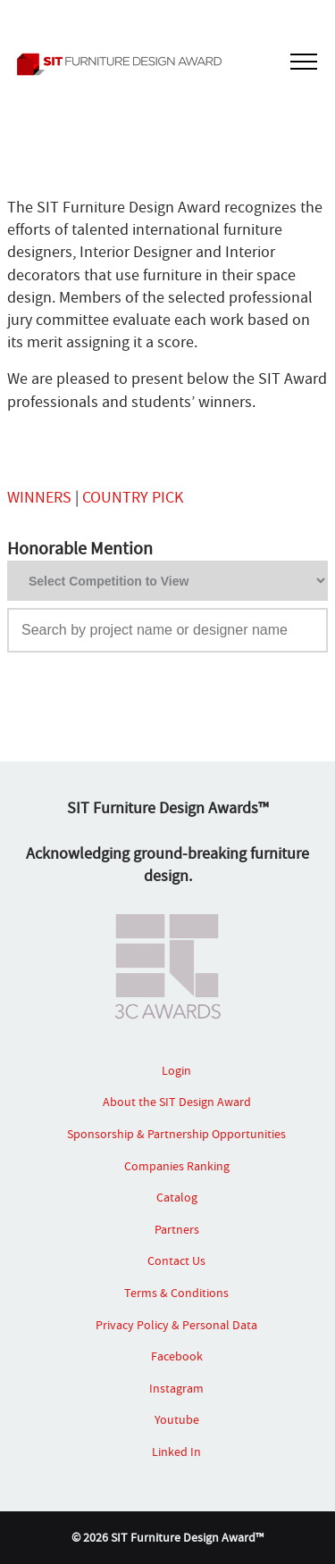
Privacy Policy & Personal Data (176, 1325)
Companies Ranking (177, 1166)
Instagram (176, 1388)
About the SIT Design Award (177, 1102)
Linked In (176, 1451)
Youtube (177, 1419)
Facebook (177, 1356)
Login (176, 1070)
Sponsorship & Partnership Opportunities (176, 1134)
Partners (177, 1229)
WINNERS (39, 497)
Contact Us (176, 1260)
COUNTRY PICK (132, 497)
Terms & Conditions (176, 1293)
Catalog (176, 1197)
